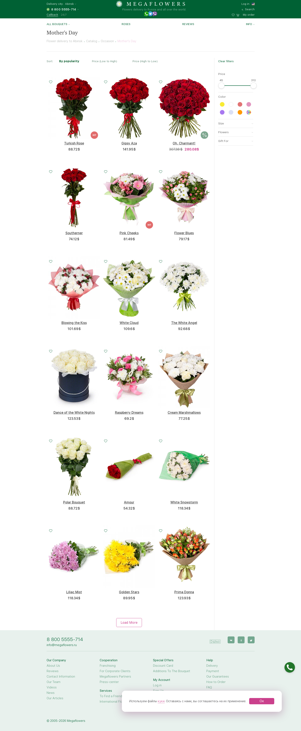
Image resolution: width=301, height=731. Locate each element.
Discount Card (163, 666)
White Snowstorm (184, 502)
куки (161, 701)
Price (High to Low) (145, 61)
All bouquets (57, 24)
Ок (262, 701)
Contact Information (61, 676)
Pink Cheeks (129, 233)
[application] (215, 639)
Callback (52, 14)
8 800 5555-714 (65, 639)
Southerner (74, 233)
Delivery (212, 666)
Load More (129, 623)
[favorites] (234, 14)
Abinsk (69, 3)
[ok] (241, 639)
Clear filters (226, 61)
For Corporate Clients (115, 671)
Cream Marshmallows (184, 413)
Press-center (109, 682)
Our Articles (55, 698)
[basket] (245, 14)
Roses (126, 24)
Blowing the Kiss (74, 323)
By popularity (69, 61)
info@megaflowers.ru (62, 645)
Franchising (108, 666)
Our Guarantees (217, 676)
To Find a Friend (111, 696)
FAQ (209, 687)
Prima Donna (184, 592)
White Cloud (129, 323)
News (51, 693)
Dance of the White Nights (74, 413)
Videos (52, 687)
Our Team (53, 682)
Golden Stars (129, 592)
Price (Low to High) (104, 61)
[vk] (231, 639)
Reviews (188, 24)
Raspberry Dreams (129, 413)
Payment (212, 671)
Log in (245, 3)
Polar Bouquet (74, 502)
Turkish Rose (74, 143)
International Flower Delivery (120, 701)
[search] (248, 8)
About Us (53, 666)
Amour (129, 502)
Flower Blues (184, 233)
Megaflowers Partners (115, 676)
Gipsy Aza (129, 143)
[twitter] (251, 639)
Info (249, 24)
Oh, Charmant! (184, 143)
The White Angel (184, 323)
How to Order (216, 682)
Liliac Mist (74, 592)
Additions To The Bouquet (171, 671)
